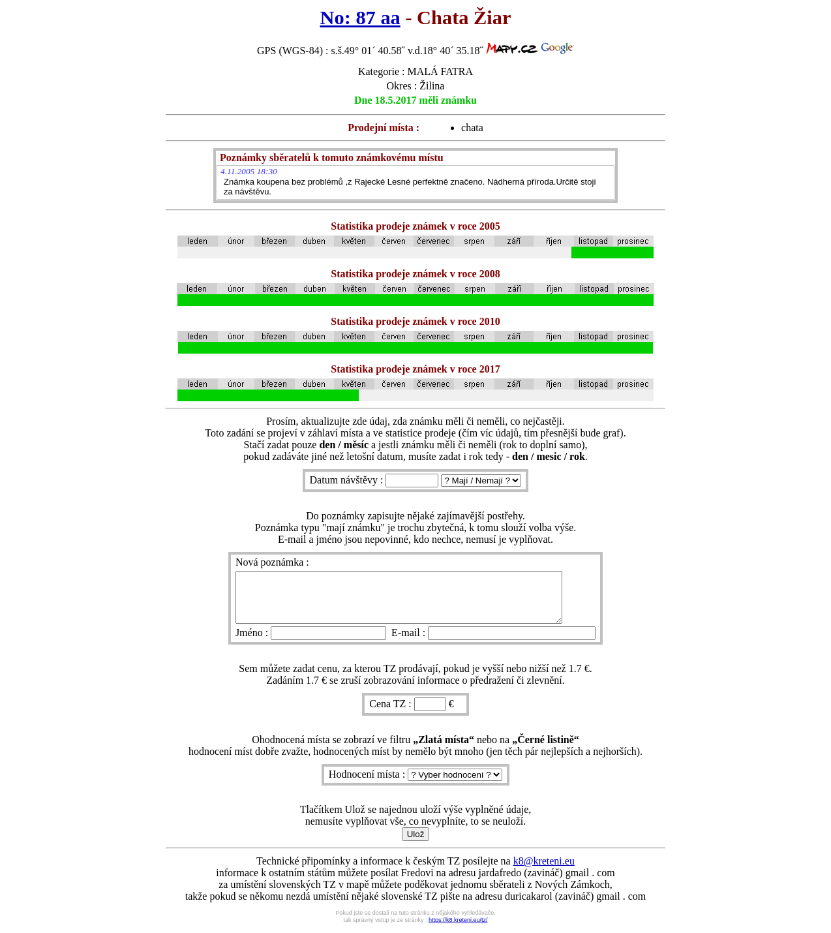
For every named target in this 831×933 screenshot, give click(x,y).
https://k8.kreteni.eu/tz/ (458, 929)
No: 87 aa (360, 18)
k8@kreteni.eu (544, 870)
